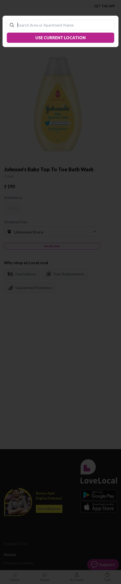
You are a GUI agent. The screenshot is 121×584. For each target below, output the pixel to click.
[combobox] (63, 25)
